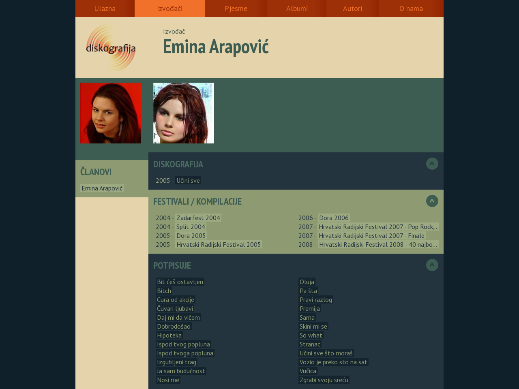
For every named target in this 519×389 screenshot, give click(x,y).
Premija (310, 308)
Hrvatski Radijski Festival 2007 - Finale (372, 235)
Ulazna (105, 8)
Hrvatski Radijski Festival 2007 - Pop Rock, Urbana (387, 226)
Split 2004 (190, 226)
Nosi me (168, 380)
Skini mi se (313, 326)
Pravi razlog (316, 299)
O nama (411, 8)
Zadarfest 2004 (198, 218)
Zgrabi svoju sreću (324, 380)
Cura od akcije (175, 299)
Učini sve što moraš (326, 353)
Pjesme (236, 8)
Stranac (310, 344)
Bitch (164, 290)
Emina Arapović (101, 188)
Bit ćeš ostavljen (180, 282)
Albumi (297, 8)
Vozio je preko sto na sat (333, 362)
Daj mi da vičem (178, 317)
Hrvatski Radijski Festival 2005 (218, 244)
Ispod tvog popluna (183, 344)
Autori (352, 8)
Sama (307, 317)
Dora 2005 (191, 235)
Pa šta (308, 290)
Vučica (308, 371)
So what (311, 335)
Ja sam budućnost (181, 371)
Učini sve (188, 180)
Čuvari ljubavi (175, 308)
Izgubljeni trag (176, 362)
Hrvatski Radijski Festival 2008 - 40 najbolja (379, 244)
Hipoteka (169, 335)
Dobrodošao (174, 326)
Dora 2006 (334, 218)
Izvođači (169, 8)
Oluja (307, 282)
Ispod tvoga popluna (185, 353)
